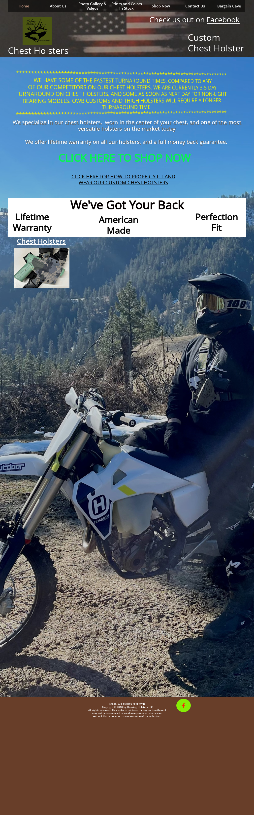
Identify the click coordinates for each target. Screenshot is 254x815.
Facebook (223, 19)
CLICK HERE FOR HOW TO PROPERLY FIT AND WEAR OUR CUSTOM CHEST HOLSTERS (123, 179)
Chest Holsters (41, 241)
